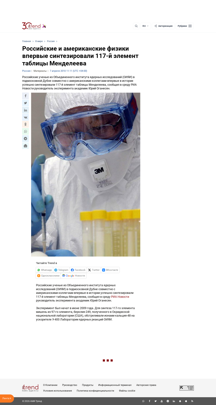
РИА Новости (120, 296)
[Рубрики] (185, 26)
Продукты (87, 385)
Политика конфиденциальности (95, 390)
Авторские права (146, 385)
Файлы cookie (127, 390)
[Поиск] (136, 26)
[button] (25, 96)
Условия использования (57, 390)
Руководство (69, 385)
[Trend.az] (34, 26)
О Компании (50, 385)
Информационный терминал (115, 385)
